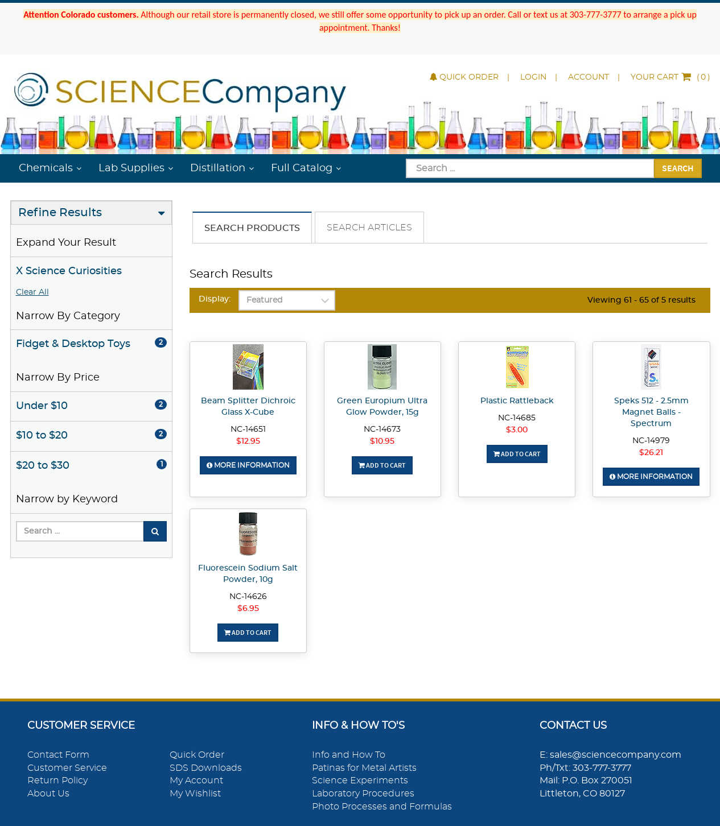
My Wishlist (195, 793)
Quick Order (464, 77)
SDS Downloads (206, 768)
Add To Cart (382, 465)
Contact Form (58, 754)
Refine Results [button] (60, 212)
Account (588, 77)
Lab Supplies (131, 168)
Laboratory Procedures (363, 793)
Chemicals (46, 168)
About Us (48, 793)
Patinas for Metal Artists (364, 768)
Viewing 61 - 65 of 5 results (641, 300)
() (670, 77)
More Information (248, 465)
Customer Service (67, 768)
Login (533, 77)
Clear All (32, 292)
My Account (196, 780)
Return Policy (57, 780)
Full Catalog (301, 168)
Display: (215, 299)
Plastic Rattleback (517, 401)
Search (678, 168)
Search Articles (369, 227)
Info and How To (348, 754)
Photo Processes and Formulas (382, 806)
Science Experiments (360, 780)
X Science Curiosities (69, 271)
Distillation (217, 168)
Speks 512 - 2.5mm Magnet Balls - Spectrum (651, 412)
